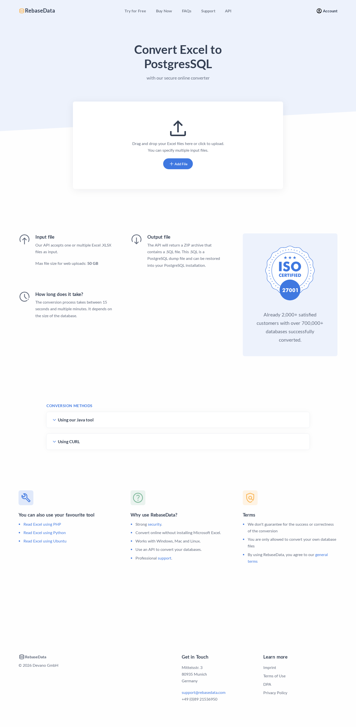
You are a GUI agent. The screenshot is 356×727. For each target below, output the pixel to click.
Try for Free (135, 10)
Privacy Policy (275, 692)
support (164, 558)
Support (208, 10)
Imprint (269, 667)
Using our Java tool (76, 419)
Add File (178, 164)
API (228, 10)
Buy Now (164, 10)
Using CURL (69, 441)
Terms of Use (274, 675)
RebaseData (37, 10)
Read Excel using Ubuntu (45, 541)
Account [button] (326, 11)
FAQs (186, 10)
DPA (267, 684)
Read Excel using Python (44, 532)
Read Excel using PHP (42, 524)
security (154, 524)
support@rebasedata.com (203, 692)
